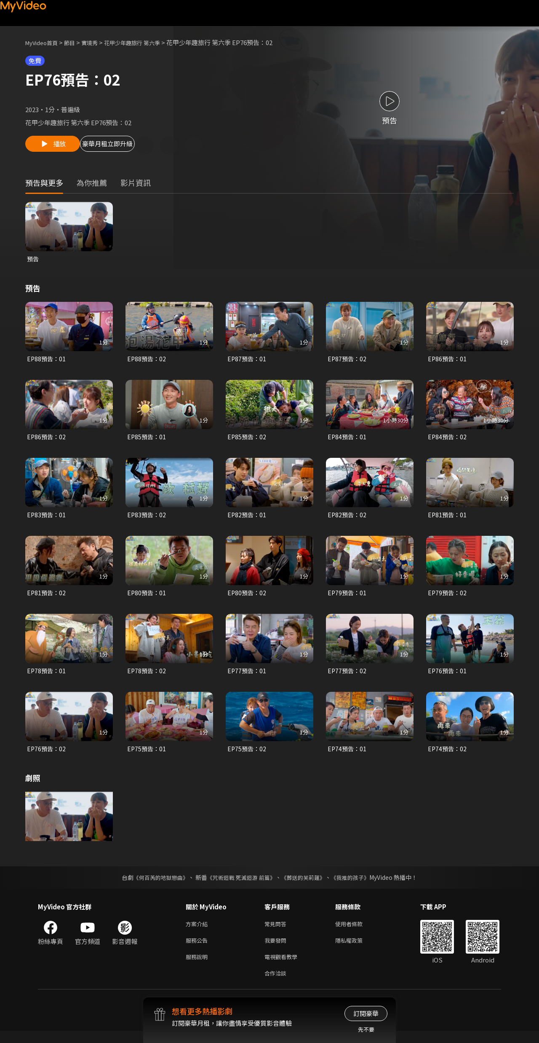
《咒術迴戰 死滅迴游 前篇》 (240, 884)
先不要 (366, 1029)
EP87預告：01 (247, 361)
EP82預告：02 (348, 518)
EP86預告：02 (47, 439)
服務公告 (198, 949)
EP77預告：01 (247, 676)
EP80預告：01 (147, 597)
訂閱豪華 (366, 1013)
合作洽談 (277, 984)
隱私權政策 (356, 949)
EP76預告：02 (47, 755)
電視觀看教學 (283, 966)
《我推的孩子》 (356, 884)
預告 (33, 260)
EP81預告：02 (47, 597)
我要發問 (277, 949)
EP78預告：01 (47, 676)
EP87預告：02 (348, 361)
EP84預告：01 (348, 439)
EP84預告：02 (448, 439)
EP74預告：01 (348, 755)
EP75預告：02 (247, 755)
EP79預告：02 (448, 597)
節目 (76, 42)
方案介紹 (198, 931)
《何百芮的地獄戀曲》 (155, 884)
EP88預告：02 (147, 361)
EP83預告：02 (147, 518)
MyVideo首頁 (44, 42)
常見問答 (277, 931)
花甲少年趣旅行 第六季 (146, 42)
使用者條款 (356, 931)
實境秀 (98, 42)
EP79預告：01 (348, 597)
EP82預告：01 (247, 518)
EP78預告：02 (147, 676)
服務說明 (198, 966)
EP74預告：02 (448, 755)
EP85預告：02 (247, 439)
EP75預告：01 (147, 755)
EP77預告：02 (348, 676)
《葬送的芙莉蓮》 (306, 884)
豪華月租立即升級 (127, 146)
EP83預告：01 (47, 518)
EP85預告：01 (147, 439)
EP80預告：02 (247, 597)
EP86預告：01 (448, 361)
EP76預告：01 (448, 676)
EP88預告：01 (47, 361)
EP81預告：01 (448, 518)
